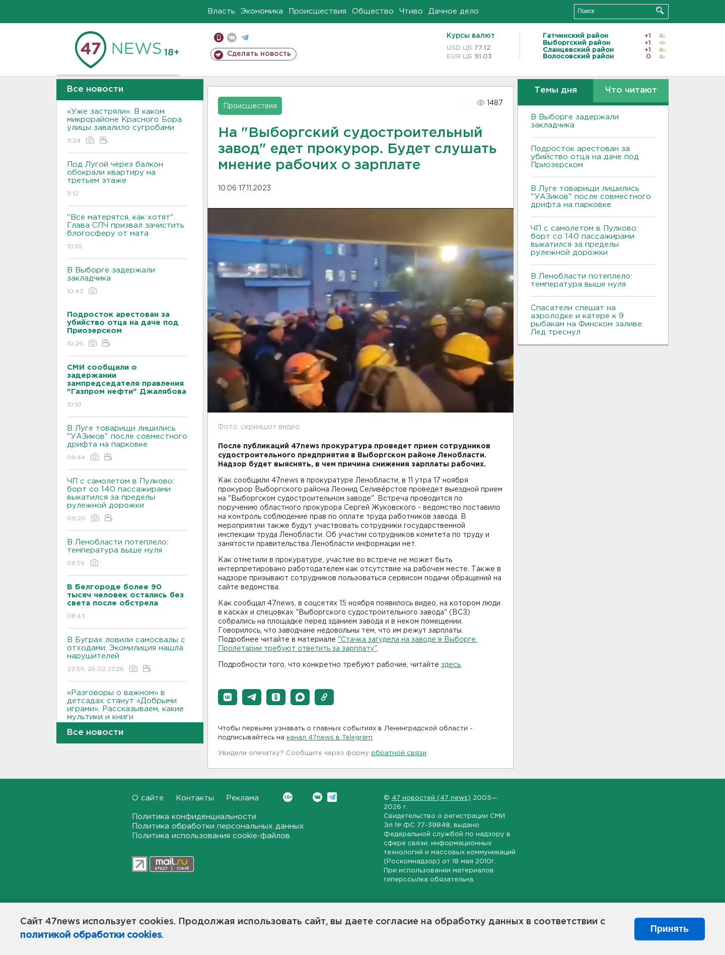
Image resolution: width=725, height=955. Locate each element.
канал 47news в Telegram (329, 737)
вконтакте (232, 37)
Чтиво (411, 11)
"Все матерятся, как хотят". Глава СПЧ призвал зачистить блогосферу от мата (127, 232)
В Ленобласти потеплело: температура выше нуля (127, 553)
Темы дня (555, 90)
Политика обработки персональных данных (218, 826)
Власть (221, 11)
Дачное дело (453, 11)
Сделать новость (259, 54)
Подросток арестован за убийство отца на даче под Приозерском (585, 157)
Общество (373, 11)
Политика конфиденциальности (194, 816)
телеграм (245, 37)
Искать (660, 10)
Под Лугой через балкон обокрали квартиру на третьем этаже (127, 179)
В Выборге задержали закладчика (127, 281)
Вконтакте (288, 797)
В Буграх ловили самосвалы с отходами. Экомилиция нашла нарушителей (127, 655)
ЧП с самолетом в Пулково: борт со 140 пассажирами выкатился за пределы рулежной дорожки (127, 500)
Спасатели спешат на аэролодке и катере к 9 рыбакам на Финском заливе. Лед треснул (587, 320)
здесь (451, 665)
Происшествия (317, 11)
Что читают (631, 90)
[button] (227, 697)
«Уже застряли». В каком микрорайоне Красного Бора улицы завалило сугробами (127, 126)
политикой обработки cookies (91, 935)
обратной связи (398, 753)
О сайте (148, 798)
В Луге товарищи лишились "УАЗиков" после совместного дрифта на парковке (127, 443)
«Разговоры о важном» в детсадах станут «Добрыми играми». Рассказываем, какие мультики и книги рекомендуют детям (127, 716)
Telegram (332, 797)
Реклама (242, 798)
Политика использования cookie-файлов (211, 836)
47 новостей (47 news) (431, 798)
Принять (669, 929)
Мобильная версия (219, 37)
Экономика (262, 11)
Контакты (195, 798)
